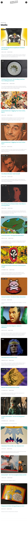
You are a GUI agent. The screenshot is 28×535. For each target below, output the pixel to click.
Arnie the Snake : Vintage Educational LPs (12, 235)
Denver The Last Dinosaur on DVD (10, 387)
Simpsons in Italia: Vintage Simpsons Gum (13, 507)
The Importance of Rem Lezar (9, 357)
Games (3, 29)
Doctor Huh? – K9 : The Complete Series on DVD (13, 475)
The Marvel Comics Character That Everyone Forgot (14, 266)
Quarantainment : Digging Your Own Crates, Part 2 (13, 111)
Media (6, 29)
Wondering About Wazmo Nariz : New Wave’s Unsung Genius (11, 204)
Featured (3, 155)
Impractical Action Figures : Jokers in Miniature (11, 326)
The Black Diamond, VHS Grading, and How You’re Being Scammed (13, 80)
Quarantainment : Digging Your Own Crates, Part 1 (13, 143)
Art (2, 398)
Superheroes (7, 247)
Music (6, 92)
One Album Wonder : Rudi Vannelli (10, 174)
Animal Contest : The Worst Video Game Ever (13, 297)
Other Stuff (7, 486)
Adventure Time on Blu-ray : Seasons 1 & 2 (13, 446)
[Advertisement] (14, 12)
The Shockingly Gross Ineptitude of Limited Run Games (13, 48)
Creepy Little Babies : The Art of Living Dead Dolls (13, 417)
